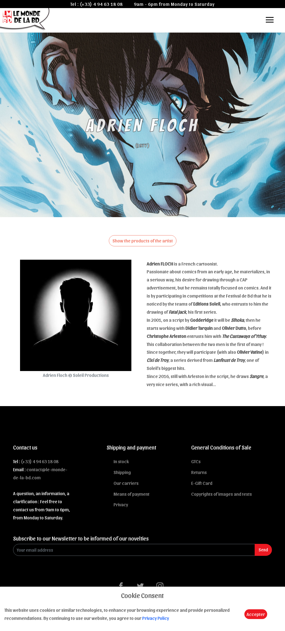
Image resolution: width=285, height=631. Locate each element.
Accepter (256, 614)
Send (263, 549)
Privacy (121, 504)
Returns (199, 472)
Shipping (122, 472)
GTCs (196, 461)
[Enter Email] (134, 550)
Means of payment (131, 494)
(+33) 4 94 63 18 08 (101, 4)
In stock (121, 461)
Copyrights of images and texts (221, 494)
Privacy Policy (155, 618)
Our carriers (126, 483)
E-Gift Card (201, 483)
